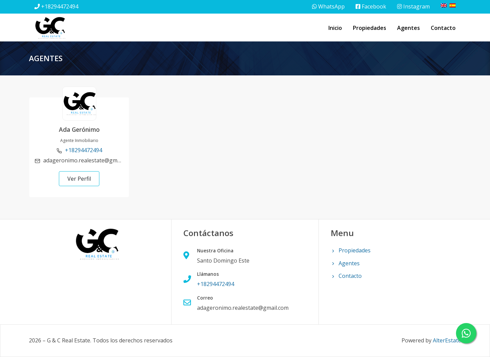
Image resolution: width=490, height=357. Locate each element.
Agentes (408, 28)
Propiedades (369, 28)
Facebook (371, 6)
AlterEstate (447, 340)
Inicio (335, 28)
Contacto (443, 28)
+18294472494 (59, 6)
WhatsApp (328, 6)
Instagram (413, 6)
